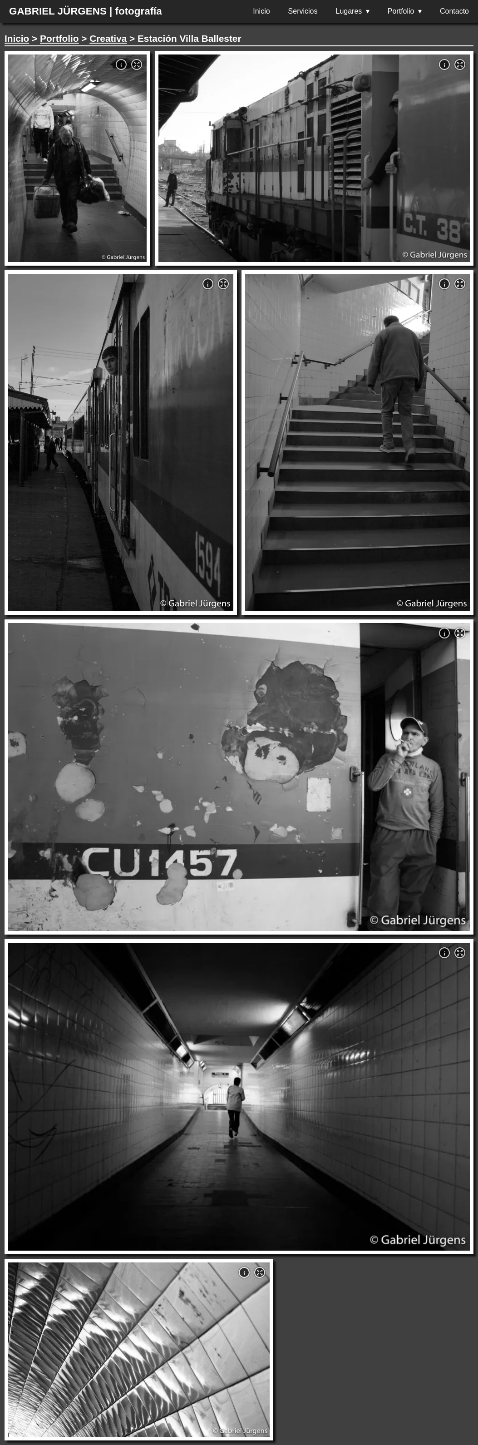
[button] (136, 64)
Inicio (261, 11)
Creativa (108, 38)
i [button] (121, 65)
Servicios (303, 11)
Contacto (454, 11)
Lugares (349, 11)
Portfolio (401, 11)
